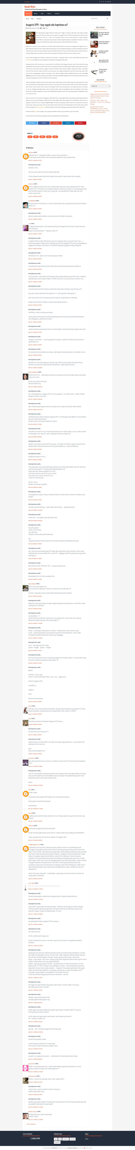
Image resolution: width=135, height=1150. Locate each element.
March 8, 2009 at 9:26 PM (35, 558)
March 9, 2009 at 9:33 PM (35, 753)
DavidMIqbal (31, 200)
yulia (29, 718)
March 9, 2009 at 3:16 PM (35, 650)
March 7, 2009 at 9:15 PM (35, 281)
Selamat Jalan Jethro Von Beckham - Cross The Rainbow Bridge (100, 102)
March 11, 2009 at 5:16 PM (35, 990)
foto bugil (72, 1139)
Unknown (30, 184)
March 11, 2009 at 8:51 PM (35, 1002)
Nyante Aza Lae (32, 1111)
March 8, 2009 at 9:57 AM (35, 500)
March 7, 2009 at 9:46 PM (35, 322)
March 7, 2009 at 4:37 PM (35, 160)
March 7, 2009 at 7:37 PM (35, 234)
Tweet (31, 123)
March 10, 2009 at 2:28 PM (35, 821)
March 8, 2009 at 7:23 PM (35, 544)
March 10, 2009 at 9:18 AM (35, 766)
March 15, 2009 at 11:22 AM (35, 1107)
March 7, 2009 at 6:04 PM (35, 196)
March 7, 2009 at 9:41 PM (35, 305)
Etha (29, 789)
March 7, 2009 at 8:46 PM (35, 258)
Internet (57, 13)
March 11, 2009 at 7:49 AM (35, 924)
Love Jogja (31, 883)
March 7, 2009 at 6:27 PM (35, 208)
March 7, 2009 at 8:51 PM (35, 269)
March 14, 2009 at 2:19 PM (35, 1082)
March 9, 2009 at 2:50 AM (35, 596)
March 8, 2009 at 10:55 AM (35, 520)
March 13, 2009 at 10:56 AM (35, 1032)
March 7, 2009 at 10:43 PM (35, 399)
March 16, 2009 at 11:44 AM (35, 1119)
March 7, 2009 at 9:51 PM (35, 332)
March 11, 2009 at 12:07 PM (35, 945)
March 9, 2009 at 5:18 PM (35, 701)
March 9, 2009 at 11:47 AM (35, 623)
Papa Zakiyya (32, 583)
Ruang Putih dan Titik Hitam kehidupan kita (103, 61)
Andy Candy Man (33, 372)
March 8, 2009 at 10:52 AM (35, 510)
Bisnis (49, 13)
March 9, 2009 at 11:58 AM (35, 638)
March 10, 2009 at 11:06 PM (35, 889)
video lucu (57, 1142)
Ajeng (30, 813)
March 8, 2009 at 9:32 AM (35, 487)
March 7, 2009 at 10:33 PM (35, 386)
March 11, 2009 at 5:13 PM (35, 977)
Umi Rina (30, 152)
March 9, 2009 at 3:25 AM (35, 608)
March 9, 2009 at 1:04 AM (35, 569)
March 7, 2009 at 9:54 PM (35, 355)
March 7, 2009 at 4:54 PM (35, 179)
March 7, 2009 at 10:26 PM (35, 367)
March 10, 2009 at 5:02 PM (35, 878)
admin (29, 133)
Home (28, 13)
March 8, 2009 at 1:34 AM (35, 424)
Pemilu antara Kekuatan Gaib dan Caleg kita (104, 42)
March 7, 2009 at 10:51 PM (35, 409)
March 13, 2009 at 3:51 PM (35, 1048)
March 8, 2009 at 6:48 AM (35, 459)
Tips (42, 13)
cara (60, 1139)
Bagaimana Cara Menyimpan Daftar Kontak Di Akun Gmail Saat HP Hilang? (99, 96)
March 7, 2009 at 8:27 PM (35, 248)
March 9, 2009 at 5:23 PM (35, 714)
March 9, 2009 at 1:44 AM (35, 579)
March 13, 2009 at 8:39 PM (35, 1059)
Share (44, 123)
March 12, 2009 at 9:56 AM (35, 1021)
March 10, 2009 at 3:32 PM (35, 840)
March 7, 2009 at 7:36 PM (35, 219)
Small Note (29, 6)
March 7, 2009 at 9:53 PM (35, 344)
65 (42, 28)
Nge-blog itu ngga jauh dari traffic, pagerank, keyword (104, 34)
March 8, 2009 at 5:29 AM (35, 436)
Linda (29, 706)
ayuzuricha (31, 1063)
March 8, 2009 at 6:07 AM (35, 449)
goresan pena (32, 1076)
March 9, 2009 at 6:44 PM (35, 724)
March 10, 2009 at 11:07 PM (35, 899)
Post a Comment (31, 1124)
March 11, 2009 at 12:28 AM (35, 914)
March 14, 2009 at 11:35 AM (35, 1071)
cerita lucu (65, 1139)
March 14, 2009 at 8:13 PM (35, 1094)
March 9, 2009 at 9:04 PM (35, 734)
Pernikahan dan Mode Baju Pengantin (103, 52)
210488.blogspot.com (34, 844)
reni (29, 223)
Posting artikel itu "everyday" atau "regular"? (103, 71)
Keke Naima (31, 758)
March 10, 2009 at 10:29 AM (35, 785)
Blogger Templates (72, 1148)
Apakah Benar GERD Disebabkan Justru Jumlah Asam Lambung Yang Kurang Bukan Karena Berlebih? (99, 109)
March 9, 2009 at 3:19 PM (35, 663)
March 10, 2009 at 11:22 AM (35, 808)
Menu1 (35, 13)
